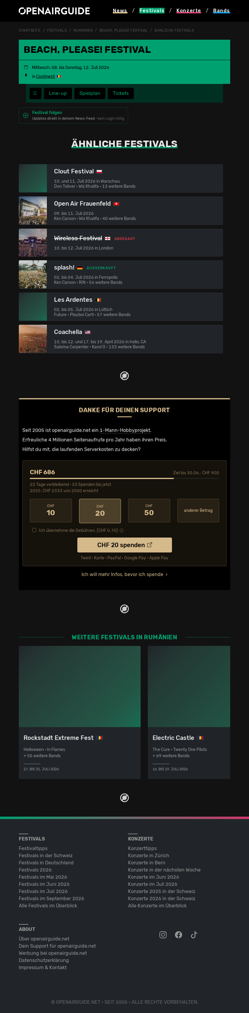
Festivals (57, 30)
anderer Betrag (198, 510)
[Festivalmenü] (36, 93)
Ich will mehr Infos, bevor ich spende (122, 573)
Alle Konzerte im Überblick (157, 904)
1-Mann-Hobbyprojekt (125, 430)
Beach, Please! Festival (123, 30)
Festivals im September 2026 (51, 897)
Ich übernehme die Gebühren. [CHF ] (78, 529)
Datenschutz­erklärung (44, 959)
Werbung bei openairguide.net (53, 952)
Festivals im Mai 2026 (43, 876)
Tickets (121, 93)
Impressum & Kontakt (43, 966)
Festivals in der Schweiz (46, 854)
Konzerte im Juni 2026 (153, 876)
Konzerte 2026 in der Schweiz (161, 897)
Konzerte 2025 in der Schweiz (161, 890)
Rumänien (83, 30)
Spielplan (89, 93)
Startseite (30, 30)
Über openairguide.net (44, 937)
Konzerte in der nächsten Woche (164, 869)
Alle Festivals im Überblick (48, 904)
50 (149, 510)
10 (51, 510)
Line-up (58, 93)
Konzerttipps (142, 847)
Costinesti (45, 76)
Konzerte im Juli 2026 (152, 883)
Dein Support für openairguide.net (57, 945)
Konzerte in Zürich (148, 854)
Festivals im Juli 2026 (43, 890)
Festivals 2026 (35, 869)
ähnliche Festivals (174, 30)
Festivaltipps (33, 847)
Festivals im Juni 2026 (44, 883)
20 (100, 510)
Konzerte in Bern (146, 861)
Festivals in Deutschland (46, 861)
